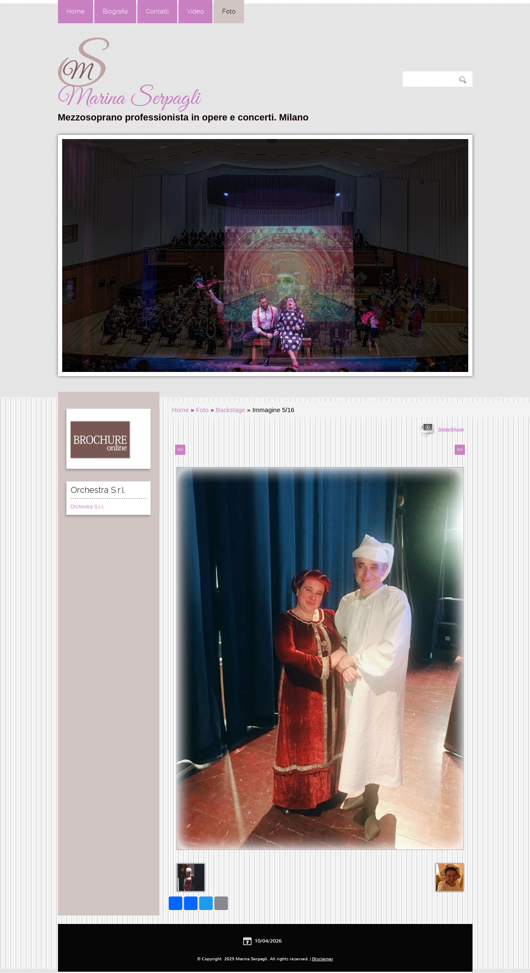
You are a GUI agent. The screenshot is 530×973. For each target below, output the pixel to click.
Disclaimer (322, 959)
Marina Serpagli (129, 99)
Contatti (157, 11)
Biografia (115, 11)
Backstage (230, 409)
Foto (229, 11)
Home (75, 11)
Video (195, 11)
